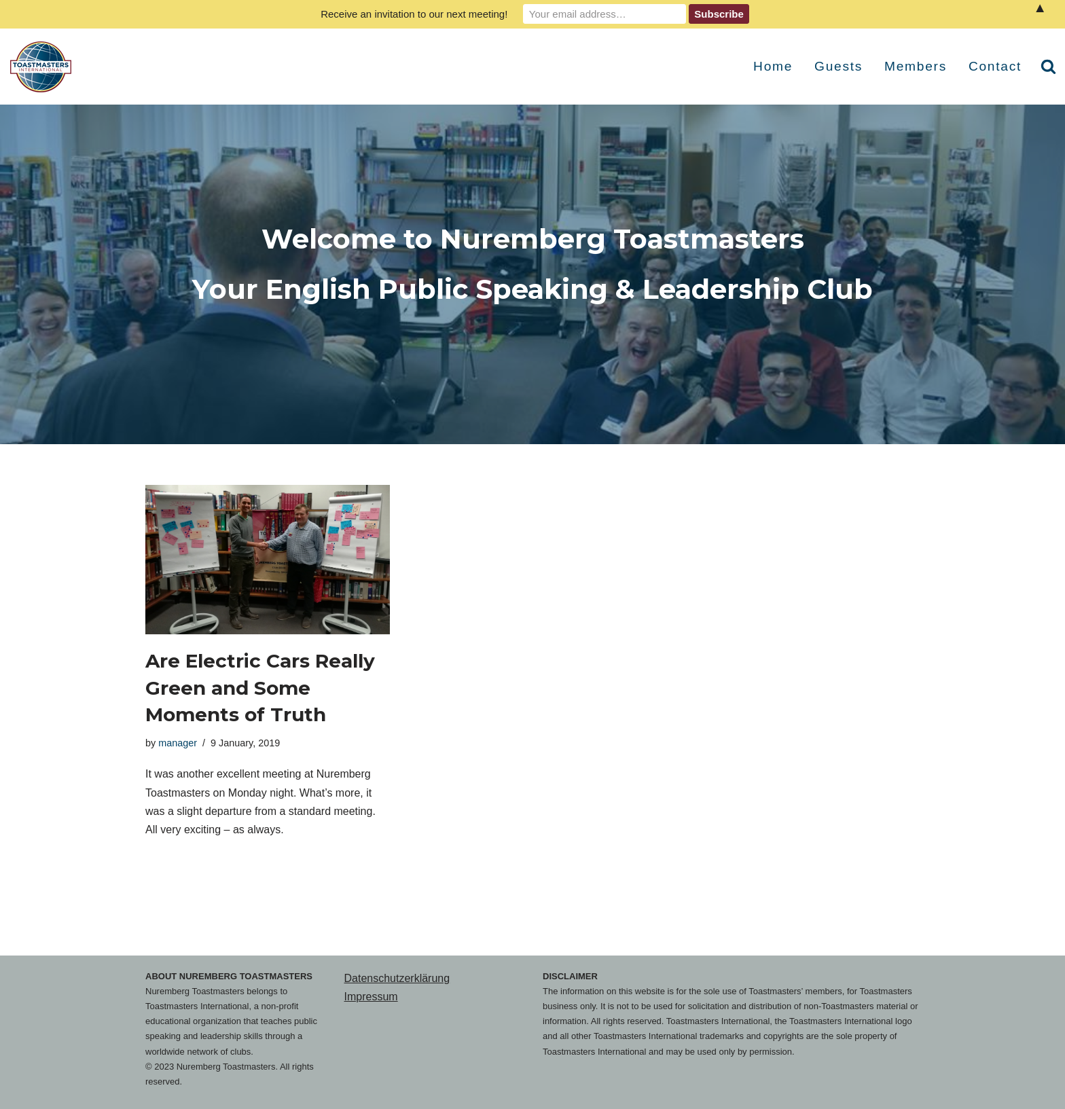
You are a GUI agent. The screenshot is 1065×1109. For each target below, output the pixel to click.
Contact (995, 66)
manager (177, 743)
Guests (838, 66)
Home (773, 66)
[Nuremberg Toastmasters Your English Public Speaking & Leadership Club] (44, 66)
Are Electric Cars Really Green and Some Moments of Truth (260, 687)
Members (915, 66)
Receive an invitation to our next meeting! (414, 14)
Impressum (371, 996)
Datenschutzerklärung (397, 978)
